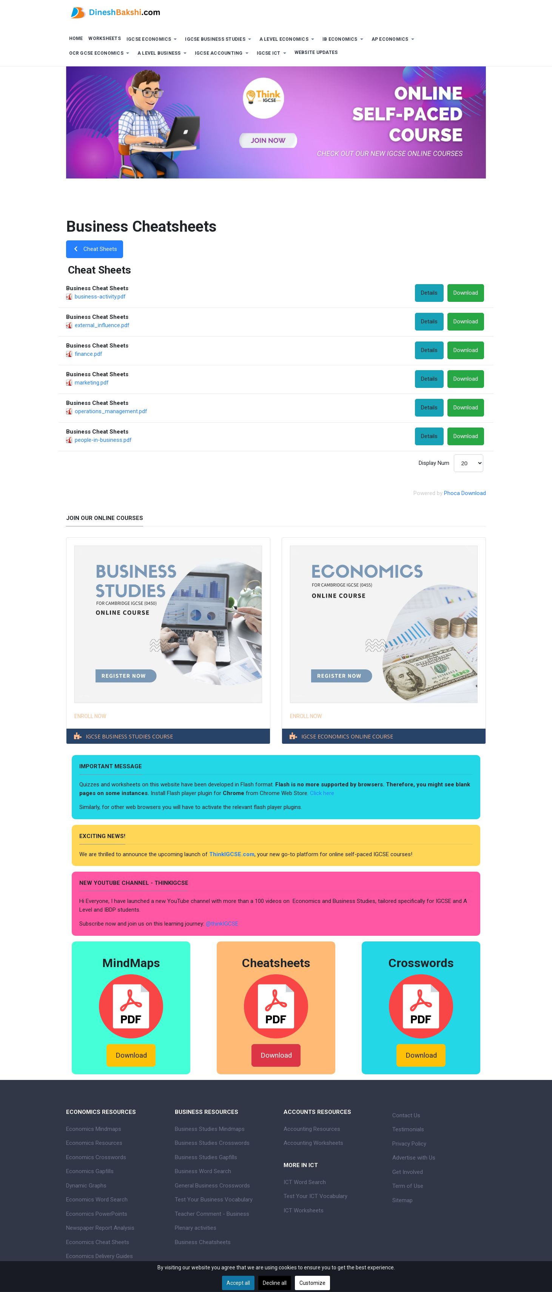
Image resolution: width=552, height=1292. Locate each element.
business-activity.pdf (100, 296)
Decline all (275, 1283)
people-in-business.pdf (103, 440)
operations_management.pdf (111, 411)
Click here (323, 793)
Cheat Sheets (94, 249)
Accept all (238, 1283)
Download (465, 292)
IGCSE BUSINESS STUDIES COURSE (129, 736)
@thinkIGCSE (222, 923)
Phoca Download (465, 493)
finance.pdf (88, 354)
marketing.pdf (92, 382)
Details (429, 292)
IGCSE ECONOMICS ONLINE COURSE (347, 736)
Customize (312, 1283)
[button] (152, 39)
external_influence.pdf (102, 325)
